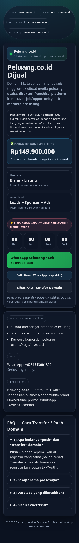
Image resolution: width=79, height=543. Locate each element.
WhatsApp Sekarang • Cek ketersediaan (32, 260)
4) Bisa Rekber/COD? (30, 505)
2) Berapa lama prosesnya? (36, 480)
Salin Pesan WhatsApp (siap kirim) (39, 275)
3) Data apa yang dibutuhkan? (38, 492)
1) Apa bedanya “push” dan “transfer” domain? (34, 442)
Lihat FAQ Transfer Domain (39, 287)
